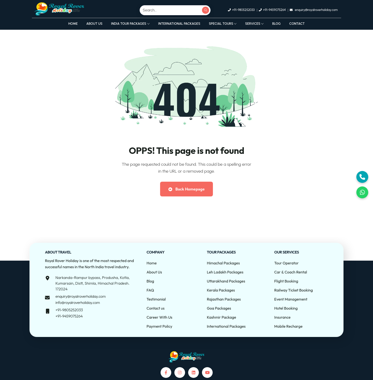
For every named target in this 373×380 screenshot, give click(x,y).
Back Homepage (186, 189)
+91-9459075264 (69, 316)
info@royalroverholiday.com (77, 302)
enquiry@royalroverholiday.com (80, 296)
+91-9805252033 (69, 309)
